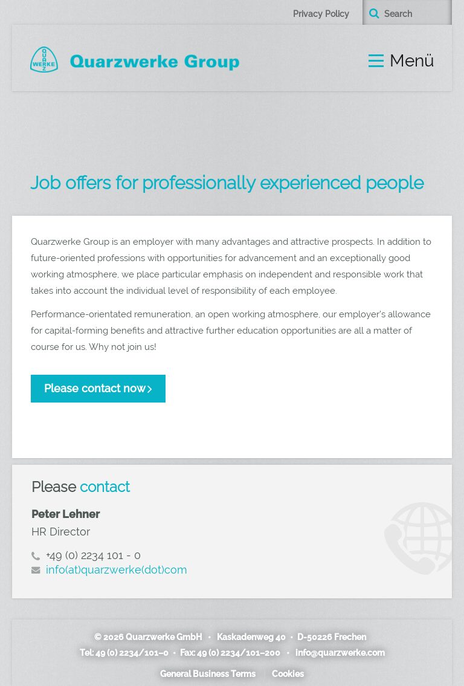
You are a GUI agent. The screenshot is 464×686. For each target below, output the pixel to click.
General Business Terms (208, 674)
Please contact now (95, 388)
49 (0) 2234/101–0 (132, 653)
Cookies (288, 674)
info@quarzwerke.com (339, 653)
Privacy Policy (321, 14)
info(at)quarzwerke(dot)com (116, 569)
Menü (412, 61)
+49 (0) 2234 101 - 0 (93, 555)
